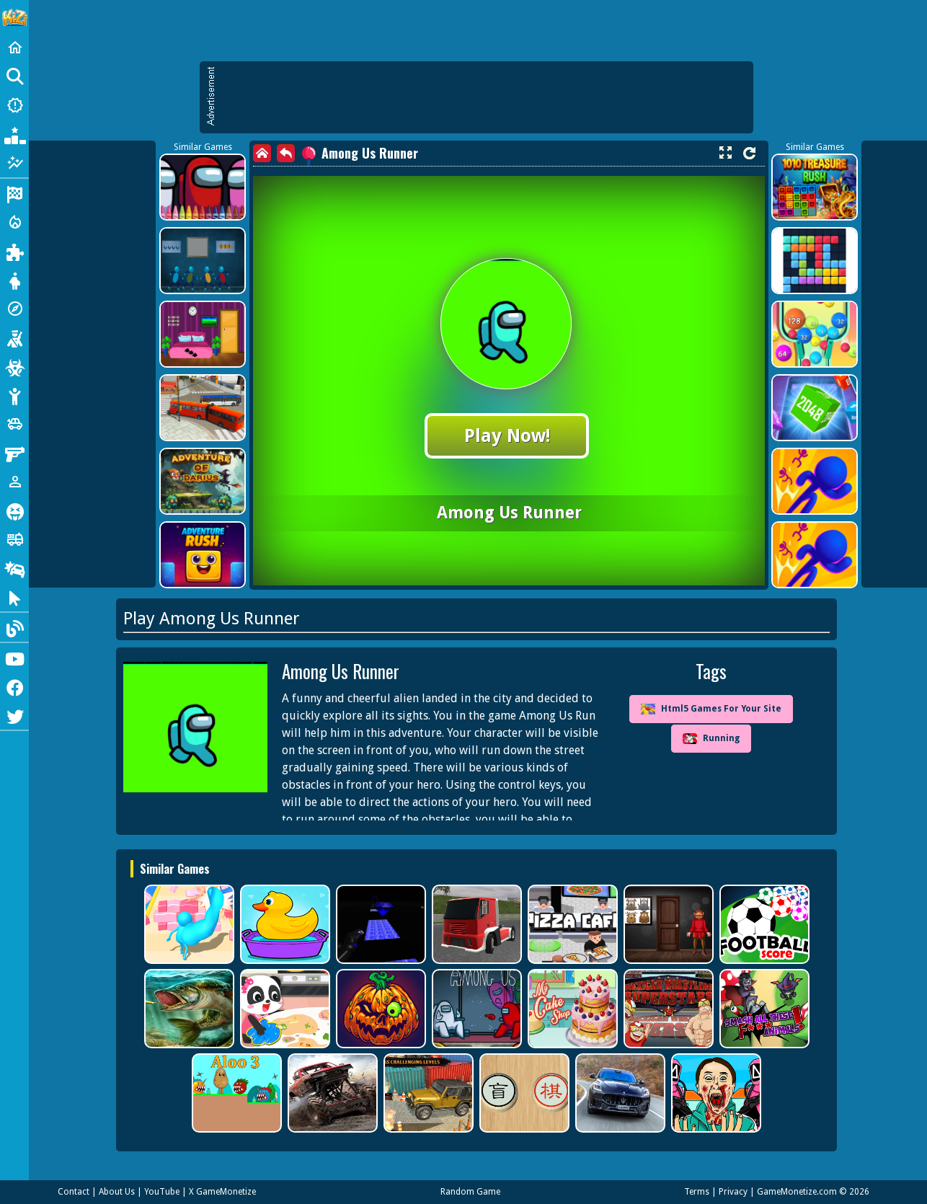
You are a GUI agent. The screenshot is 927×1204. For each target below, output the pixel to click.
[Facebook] (14, 686)
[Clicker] (14, 597)
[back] (286, 153)
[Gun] (14, 452)
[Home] (14, 47)
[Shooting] (14, 337)
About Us (117, 1192)
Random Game (470, 1192)
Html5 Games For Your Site (711, 709)
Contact (73, 1192)
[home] (262, 153)
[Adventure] (14, 308)
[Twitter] (14, 715)
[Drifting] (14, 568)
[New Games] (14, 105)
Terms (696, 1192)
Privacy (733, 1192)
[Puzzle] (14, 250)
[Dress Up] (14, 279)
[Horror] (14, 510)
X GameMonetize (222, 1192)
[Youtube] (14, 657)
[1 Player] (14, 481)
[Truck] (14, 539)
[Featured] (14, 163)
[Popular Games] (14, 134)
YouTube (161, 1192)
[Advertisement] (483, 97)
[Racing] (14, 193)
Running (711, 739)
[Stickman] (14, 395)
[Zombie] (14, 366)
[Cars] (14, 424)
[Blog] (14, 627)
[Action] (14, 222)
